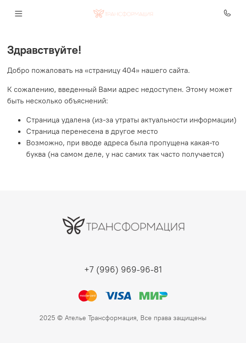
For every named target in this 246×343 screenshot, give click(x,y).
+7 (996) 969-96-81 (123, 269)
